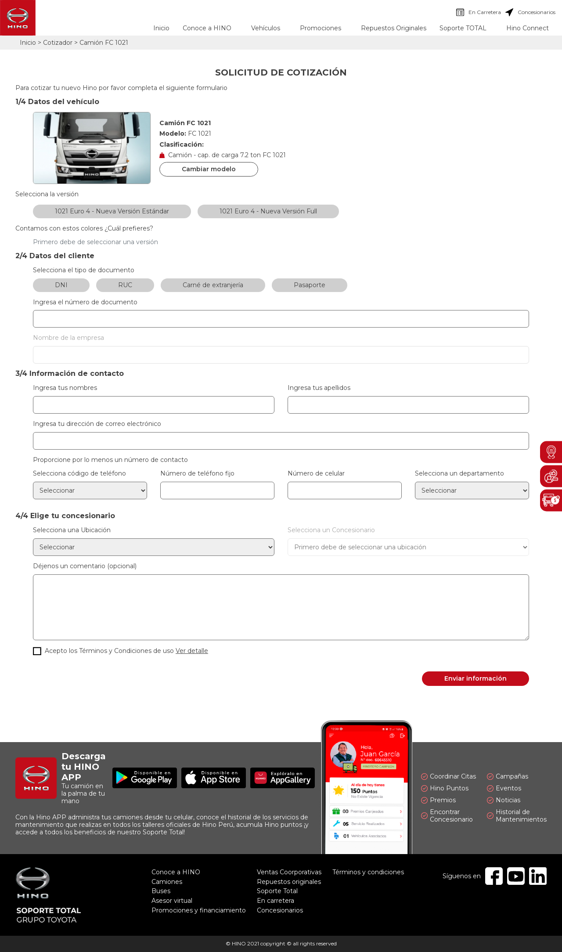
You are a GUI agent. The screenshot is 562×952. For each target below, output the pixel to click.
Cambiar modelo (209, 169)
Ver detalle (192, 651)
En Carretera (478, 12)
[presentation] (99, 679)
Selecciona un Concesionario (331, 530)
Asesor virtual (171, 901)
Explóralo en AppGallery (282, 778)
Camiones (166, 882)
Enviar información (475, 678)
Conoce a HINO (175, 872)
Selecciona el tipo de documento (83, 270)
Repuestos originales (289, 882)
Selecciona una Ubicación (72, 530)
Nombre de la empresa (68, 338)
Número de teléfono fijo (197, 473)
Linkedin (538, 876)
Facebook (494, 876)
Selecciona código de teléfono (79, 473)
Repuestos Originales (393, 28)
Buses (160, 891)
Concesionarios (530, 12)
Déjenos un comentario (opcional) (85, 566)
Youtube (516, 876)
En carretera (275, 901)
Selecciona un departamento (459, 473)
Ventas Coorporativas (289, 872)
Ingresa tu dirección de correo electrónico (97, 424)
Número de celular (316, 473)
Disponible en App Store (213, 778)
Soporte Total (277, 891)
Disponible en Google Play (144, 778)
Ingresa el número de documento (85, 302)
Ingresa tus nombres (65, 388)
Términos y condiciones (368, 872)
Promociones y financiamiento (198, 910)
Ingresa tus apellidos (319, 388)
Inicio (161, 28)
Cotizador (57, 43)
